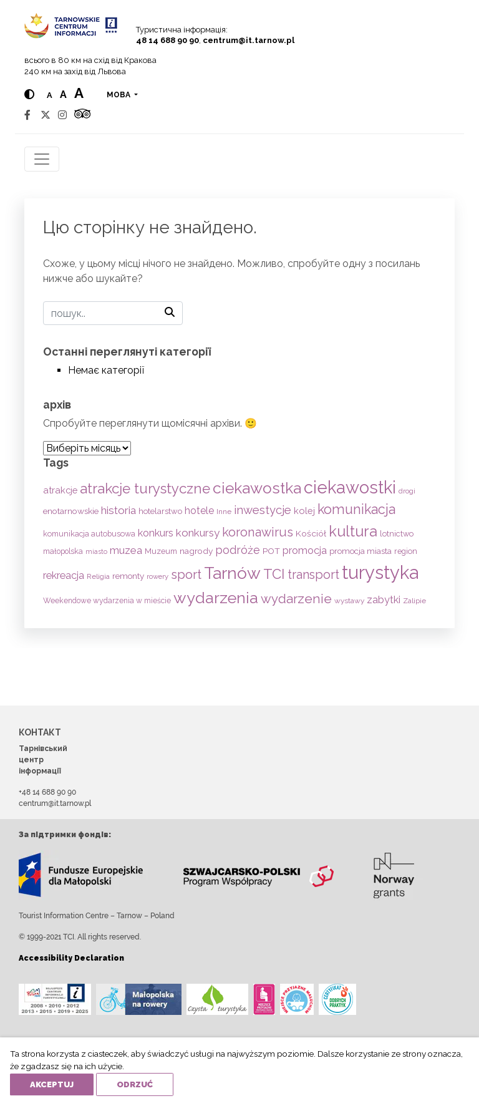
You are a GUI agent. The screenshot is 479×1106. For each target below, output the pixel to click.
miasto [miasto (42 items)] (96, 551)
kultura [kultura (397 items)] (353, 531)
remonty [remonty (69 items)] (128, 576)
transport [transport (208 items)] (313, 574)
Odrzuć (135, 1084)
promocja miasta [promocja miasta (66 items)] (360, 551)
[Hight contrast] (29, 94)
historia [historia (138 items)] (118, 510)
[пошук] (113, 313)
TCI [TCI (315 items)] (274, 574)
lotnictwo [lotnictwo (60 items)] (397, 533)
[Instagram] (62, 115)
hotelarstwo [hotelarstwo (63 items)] (160, 511)
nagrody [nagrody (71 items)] (196, 551)
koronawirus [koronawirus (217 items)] (257, 532)
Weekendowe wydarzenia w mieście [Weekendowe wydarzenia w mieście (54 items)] (107, 600)
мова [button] (119, 94)
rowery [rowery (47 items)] (157, 576)
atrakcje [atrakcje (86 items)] (60, 490)
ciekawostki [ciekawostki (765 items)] (350, 487)
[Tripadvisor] (82, 115)
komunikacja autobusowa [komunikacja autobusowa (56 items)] (89, 533)
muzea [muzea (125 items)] (126, 550)
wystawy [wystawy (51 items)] (349, 600)
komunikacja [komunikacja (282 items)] (356, 509)
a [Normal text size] (49, 95)
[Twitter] (46, 115)
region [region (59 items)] (405, 551)
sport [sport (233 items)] (186, 574)
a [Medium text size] (63, 94)
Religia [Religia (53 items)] (98, 576)
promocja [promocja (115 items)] (305, 550)
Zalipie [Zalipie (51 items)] (414, 600)
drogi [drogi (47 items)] (407, 491)
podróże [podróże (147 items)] (237, 549)
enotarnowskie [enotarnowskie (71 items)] (71, 511)
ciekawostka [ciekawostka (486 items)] (257, 488)
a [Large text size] (79, 93)
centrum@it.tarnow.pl (248, 40)
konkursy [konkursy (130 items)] (198, 532)
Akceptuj (52, 1084)
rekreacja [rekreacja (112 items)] (63, 575)
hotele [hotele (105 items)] (199, 511)
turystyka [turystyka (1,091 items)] (380, 572)
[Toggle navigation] (41, 159)
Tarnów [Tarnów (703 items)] (232, 573)
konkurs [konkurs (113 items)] (155, 533)
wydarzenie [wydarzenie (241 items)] (296, 598)
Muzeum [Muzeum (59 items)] (161, 551)
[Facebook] (27, 115)
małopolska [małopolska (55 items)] (63, 551)
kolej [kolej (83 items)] (304, 510)
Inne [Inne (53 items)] (223, 511)
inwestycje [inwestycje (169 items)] (262, 510)
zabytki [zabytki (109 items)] (383, 600)
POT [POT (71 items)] (271, 551)
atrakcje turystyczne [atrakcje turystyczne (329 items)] (145, 488)
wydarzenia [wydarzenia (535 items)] (215, 597)
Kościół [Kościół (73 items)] (311, 533)
